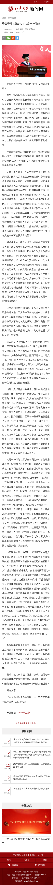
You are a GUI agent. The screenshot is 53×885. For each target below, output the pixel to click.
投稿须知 (15, 878)
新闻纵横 (12, 18)
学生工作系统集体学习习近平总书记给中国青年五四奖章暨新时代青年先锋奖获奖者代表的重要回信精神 (32, 754)
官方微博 (40, 865)
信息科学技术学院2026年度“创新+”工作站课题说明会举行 (31, 777)
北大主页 (37, 2)
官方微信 (13, 865)
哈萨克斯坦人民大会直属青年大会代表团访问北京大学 (32, 765)
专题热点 (26, 805)
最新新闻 (26, 731)
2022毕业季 (24, 712)
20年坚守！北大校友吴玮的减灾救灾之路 (31, 788)
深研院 (32, 855)
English (46, 2)
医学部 (24, 855)
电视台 (26, 860)
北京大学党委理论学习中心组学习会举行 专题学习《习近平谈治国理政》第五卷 (31, 741)
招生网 (40, 855)
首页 (4, 18)
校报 (9, 860)
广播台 (44, 860)
